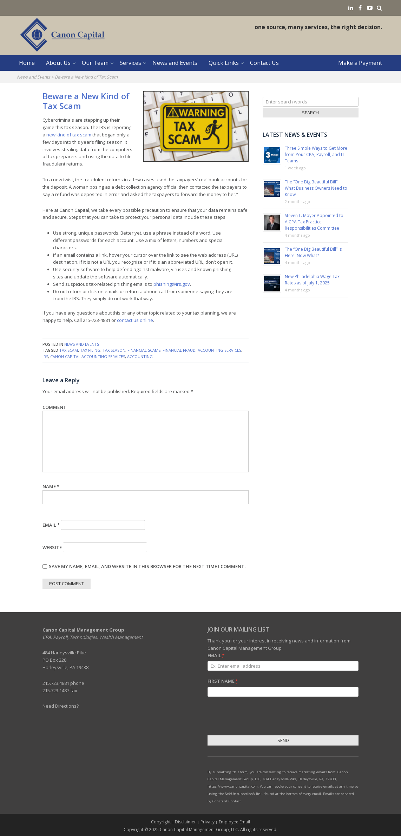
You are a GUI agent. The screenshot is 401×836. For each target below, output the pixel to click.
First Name (223, 681)
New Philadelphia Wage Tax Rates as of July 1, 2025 (312, 280)
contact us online (135, 320)
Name (50, 486)
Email (51, 525)
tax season (114, 350)
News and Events (174, 63)
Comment (54, 407)
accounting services (219, 350)
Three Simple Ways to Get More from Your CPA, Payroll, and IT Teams (316, 154)
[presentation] (261, 717)
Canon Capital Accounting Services (87, 356)
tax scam (68, 350)
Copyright (161, 822)
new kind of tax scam (68, 135)
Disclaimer (185, 822)
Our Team (95, 63)
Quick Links (224, 63)
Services (130, 63)
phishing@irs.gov (171, 284)
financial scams (143, 350)
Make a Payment (360, 63)
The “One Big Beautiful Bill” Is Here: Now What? (313, 252)
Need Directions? (60, 706)
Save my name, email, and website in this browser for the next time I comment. (147, 566)
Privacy (207, 822)
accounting (140, 356)
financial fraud (179, 350)
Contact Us (264, 63)
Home (27, 63)
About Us (58, 63)
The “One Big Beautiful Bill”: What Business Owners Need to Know (316, 188)
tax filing (90, 350)
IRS (45, 356)
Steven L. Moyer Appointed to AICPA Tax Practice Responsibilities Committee (314, 222)
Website (52, 547)
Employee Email (234, 822)
